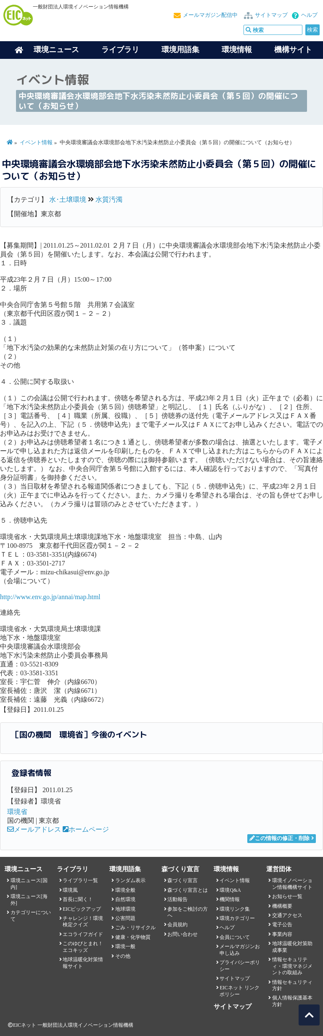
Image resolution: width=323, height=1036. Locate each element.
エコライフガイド (83, 934)
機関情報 (230, 899)
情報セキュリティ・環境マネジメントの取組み (292, 966)
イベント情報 (36, 142)
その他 (122, 956)
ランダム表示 (130, 880)
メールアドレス (34, 829)
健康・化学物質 (133, 937)
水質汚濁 (108, 199)
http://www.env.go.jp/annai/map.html (50, 596)
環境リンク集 (235, 909)
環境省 (17, 811)
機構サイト (293, 49)
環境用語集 (180, 49)
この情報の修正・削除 (279, 838)
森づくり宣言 (182, 880)
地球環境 (125, 909)
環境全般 (125, 890)
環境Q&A (230, 890)
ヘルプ (309, 15)
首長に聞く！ (78, 899)
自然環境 (125, 899)
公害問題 (125, 918)
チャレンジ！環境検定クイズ (83, 921)
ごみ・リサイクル (135, 927)
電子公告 (282, 925)
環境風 (70, 890)
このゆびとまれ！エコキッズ (83, 947)
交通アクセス (287, 915)
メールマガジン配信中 (210, 15)
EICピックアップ (82, 909)
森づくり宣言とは (187, 890)
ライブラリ (120, 49)
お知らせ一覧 (287, 896)
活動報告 (177, 899)
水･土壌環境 (67, 199)
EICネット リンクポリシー (239, 991)
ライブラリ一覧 (80, 880)
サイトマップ (271, 15)
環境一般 (125, 946)
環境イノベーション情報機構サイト (292, 883)
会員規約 (177, 925)
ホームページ (86, 829)
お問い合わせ (182, 934)
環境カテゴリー (237, 918)
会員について (235, 937)
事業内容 (282, 934)
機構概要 (282, 906)
